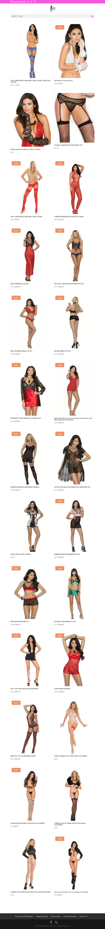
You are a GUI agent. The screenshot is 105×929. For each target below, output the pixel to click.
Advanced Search (69, 916)
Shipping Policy (42, 916)
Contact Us (83, 916)
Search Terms (56, 916)
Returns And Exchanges (24, 916)
